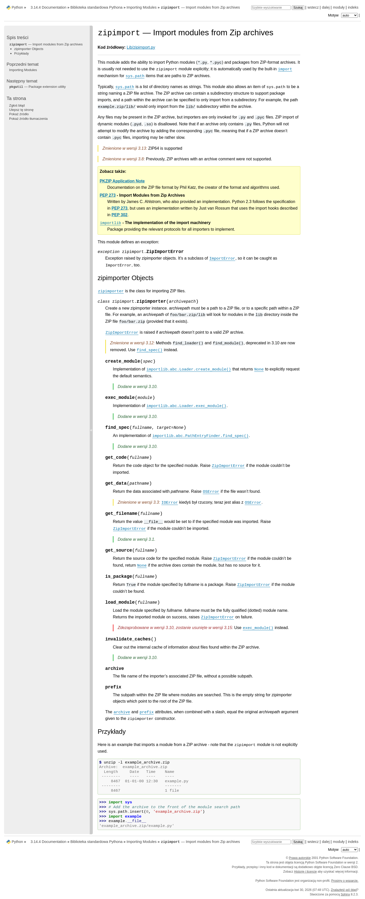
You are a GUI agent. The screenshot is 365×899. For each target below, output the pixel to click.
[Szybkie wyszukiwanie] (271, 7)
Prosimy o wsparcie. (344, 881)
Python (17, 7)
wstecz (313, 7)
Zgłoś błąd (17, 105)
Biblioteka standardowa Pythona (96, 7)
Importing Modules (141, 7)
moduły (338, 7)
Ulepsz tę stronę (21, 110)
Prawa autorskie (300, 858)
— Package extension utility (37, 87)
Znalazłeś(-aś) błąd (344, 890)
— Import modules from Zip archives (200, 7)
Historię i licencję (305, 871)
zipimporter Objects (28, 49)
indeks (353, 7)
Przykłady (21, 53)
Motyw (343, 15)
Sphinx (345, 894)
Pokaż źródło (19, 114)
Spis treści (17, 37)
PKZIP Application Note (122, 181)
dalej (326, 7)
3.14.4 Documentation (48, 7)
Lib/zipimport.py (141, 47)
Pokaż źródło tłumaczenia (28, 119)
